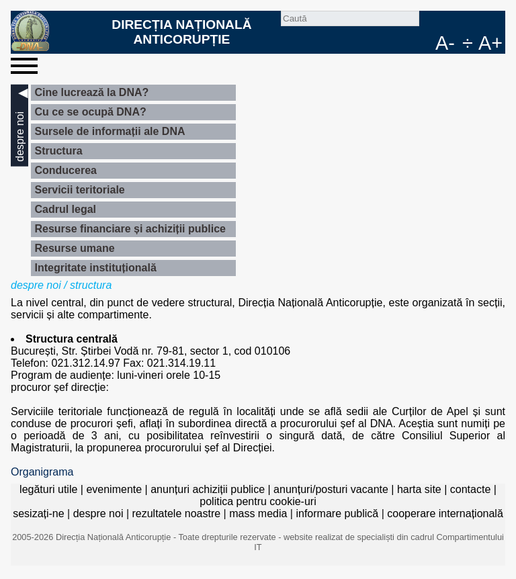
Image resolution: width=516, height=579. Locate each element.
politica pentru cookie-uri (258, 501)
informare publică (337, 513)
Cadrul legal (65, 209)
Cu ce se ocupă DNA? (90, 112)
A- (445, 43)
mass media (258, 513)
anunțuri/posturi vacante (330, 489)
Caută (430, 21)
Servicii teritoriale (79, 189)
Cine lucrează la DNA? (91, 92)
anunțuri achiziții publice (207, 489)
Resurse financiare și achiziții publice (130, 228)
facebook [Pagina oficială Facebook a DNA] (451, 21)
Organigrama (42, 472)
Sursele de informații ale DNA (109, 131)
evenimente (114, 489)
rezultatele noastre (176, 513)
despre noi (36, 285)
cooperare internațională (445, 513)
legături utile (48, 489)
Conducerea (65, 170)
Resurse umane (74, 248)
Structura (58, 151)
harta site (419, 489)
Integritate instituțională (95, 267)
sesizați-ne (38, 513)
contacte (470, 489)
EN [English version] (494, 21)
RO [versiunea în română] (473, 21)
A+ (490, 43)
